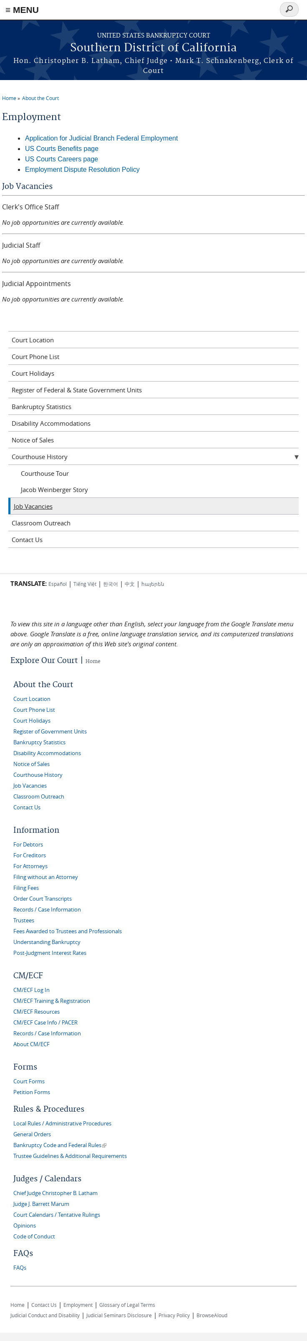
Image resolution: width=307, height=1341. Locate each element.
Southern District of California (153, 48)
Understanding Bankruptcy (47, 942)
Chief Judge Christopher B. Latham (55, 1193)
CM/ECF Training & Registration (51, 1000)
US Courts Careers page (61, 159)
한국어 (110, 583)
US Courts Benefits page (61, 148)
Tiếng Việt (84, 583)
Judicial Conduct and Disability (45, 1315)
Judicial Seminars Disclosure (119, 1315)
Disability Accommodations (51, 423)
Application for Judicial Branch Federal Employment (101, 138)
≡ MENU (22, 10)
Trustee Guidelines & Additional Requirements (70, 1156)
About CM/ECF (31, 1044)
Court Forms (29, 1081)
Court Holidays (33, 373)
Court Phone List (35, 356)
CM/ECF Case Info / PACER (45, 1022)
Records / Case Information (47, 909)
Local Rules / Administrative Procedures (62, 1123)
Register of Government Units (50, 731)
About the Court (40, 98)
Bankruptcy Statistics (41, 406)
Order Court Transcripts (42, 898)
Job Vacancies (33, 506)
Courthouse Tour (45, 473)
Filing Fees (26, 887)
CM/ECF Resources (36, 1011)
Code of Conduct (34, 1236)
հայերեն (152, 583)
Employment (78, 1304)
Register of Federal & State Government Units (77, 390)
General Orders (32, 1134)
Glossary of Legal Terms (127, 1304)
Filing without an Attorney (45, 877)
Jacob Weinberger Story (54, 489)
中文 (130, 583)
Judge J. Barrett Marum (41, 1204)
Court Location (33, 340)
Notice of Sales (33, 440)
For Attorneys (30, 866)
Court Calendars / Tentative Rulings (56, 1214)
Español (57, 583)
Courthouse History (40, 456)
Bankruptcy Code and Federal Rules (59, 1145)
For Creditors (29, 855)
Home (9, 98)
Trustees (23, 920)
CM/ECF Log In (31, 990)
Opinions (24, 1225)
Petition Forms (31, 1092)
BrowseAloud (211, 1315)
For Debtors (28, 844)
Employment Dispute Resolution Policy (82, 169)
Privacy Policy (174, 1315)
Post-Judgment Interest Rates (49, 953)
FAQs (19, 1267)
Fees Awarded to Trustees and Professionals (67, 931)
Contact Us (27, 539)
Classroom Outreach (41, 523)
